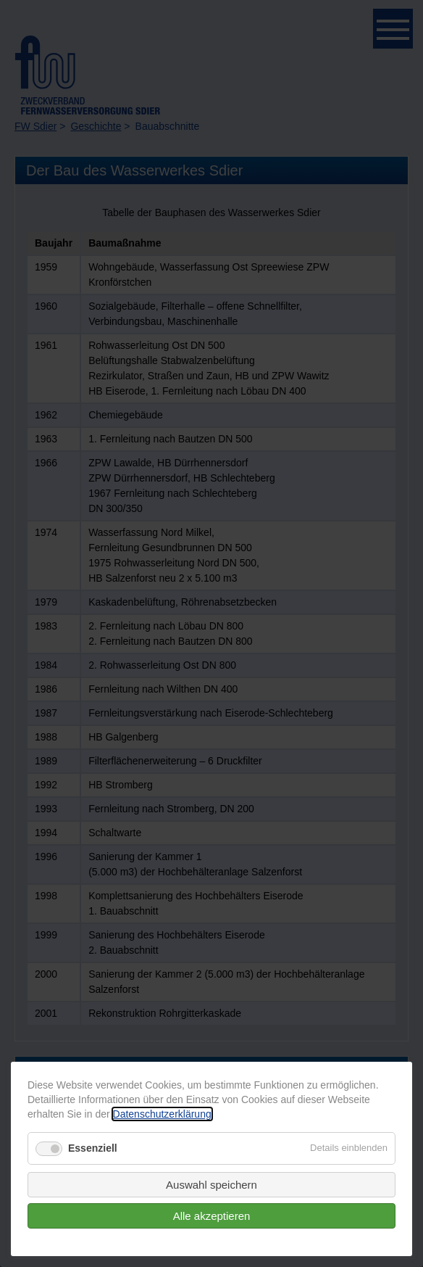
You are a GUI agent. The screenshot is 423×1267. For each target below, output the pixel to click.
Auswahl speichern (211, 1185)
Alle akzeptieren (212, 1216)
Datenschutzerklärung (162, 1114)
